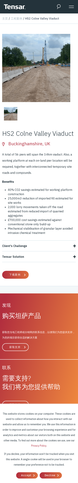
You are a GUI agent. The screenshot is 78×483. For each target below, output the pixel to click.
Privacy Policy (38, 445)
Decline (50, 475)
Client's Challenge (39, 246)
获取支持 (14, 347)
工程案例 (16, 18)
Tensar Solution (39, 256)
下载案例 (14, 274)
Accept (26, 475)
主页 (5, 18)
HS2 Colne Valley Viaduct (42, 18)
